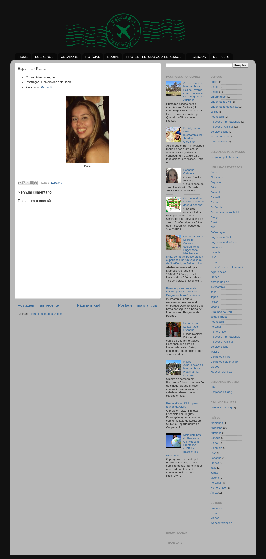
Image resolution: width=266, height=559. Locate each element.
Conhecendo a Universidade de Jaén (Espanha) (193, 201)
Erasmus (216, 247)
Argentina (217, 182)
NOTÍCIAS (92, 56)
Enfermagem (219, 96)
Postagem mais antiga (137, 305)
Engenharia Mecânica (224, 106)
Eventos (216, 262)
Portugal (216, 326)
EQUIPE (113, 56)
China (214, 202)
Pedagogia (217, 116)
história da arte (220, 136)
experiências (218, 272)
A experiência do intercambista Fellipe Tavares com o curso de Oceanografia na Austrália (193, 91)
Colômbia (216, 207)
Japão (214, 297)
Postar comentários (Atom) (45, 313)
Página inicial (88, 305)
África (214, 172)
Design (215, 86)
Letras (214, 111)
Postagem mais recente (38, 305)
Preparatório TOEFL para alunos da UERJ (182, 405)
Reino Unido (218, 331)
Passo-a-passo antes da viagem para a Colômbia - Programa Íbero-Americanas (184, 291)
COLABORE (69, 56)
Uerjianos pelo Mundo (224, 157)
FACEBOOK (197, 56)
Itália (214, 292)
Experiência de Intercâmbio (228, 267)
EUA (213, 257)
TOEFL (215, 351)
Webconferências (221, 371)
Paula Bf (47, 87)
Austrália (216, 192)
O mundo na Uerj (221, 311)
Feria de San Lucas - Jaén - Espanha (192, 326)
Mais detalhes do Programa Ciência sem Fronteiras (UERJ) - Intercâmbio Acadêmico (183, 445)
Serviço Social (219, 131)
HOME (23, 56)
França (215, 277)
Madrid (215, 306)
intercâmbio (218, 287)
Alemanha (217, 177)
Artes (214, 81)
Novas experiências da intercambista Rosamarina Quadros (193, 368)
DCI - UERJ (221, 56)
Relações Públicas (222, 126)
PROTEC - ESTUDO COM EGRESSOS (154, 56)
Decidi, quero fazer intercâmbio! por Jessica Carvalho (193, 135)
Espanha (56, 182)
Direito (215, 91)
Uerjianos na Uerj (221, 356)
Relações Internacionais (225, 121)
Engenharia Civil (221, 101)
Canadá (215, 197)
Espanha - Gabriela (189, 171)
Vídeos (215, 366)
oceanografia (219, 141)
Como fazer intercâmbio (225, 212)
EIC (213, 227)
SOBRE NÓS (44, 56)
